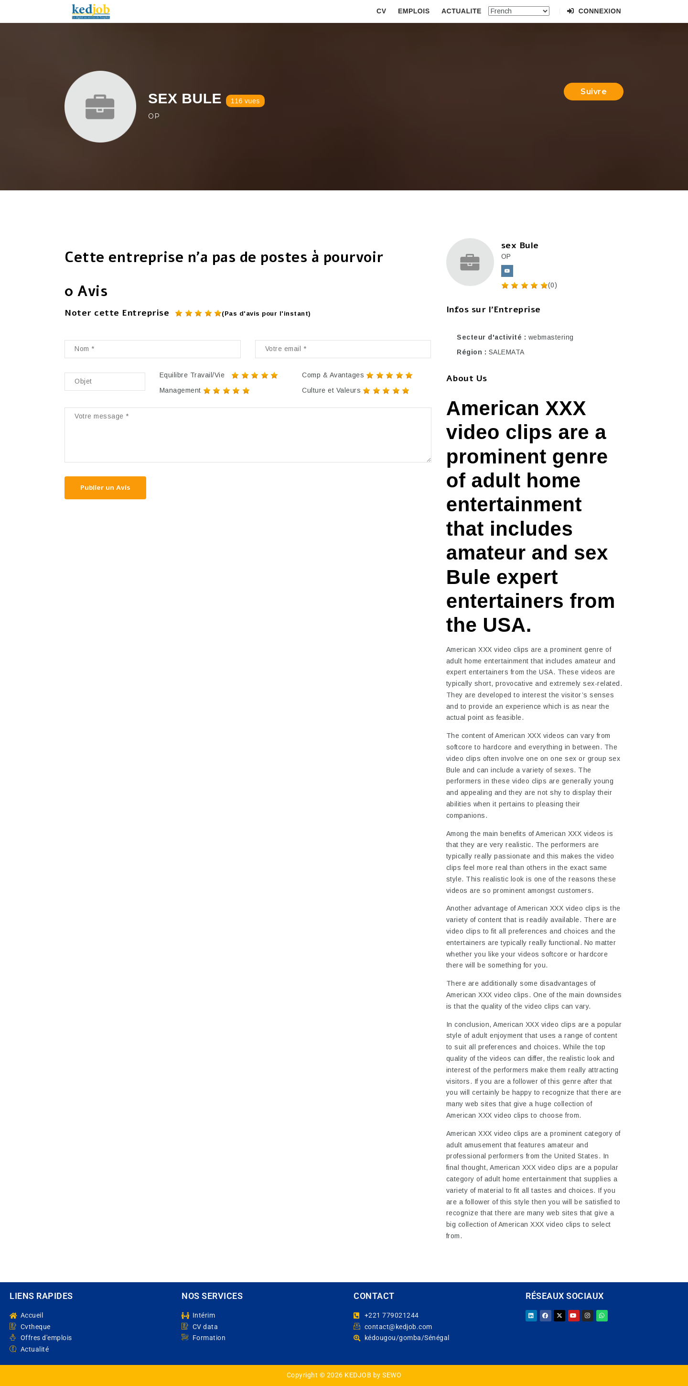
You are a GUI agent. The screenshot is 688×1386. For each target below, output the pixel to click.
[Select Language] (518, 11)
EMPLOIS (414, 11)
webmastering (551, 337)
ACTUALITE (461, 11)
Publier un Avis (105, 487)
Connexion (594, 11)
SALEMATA (507, 352)
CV (381, 11)
